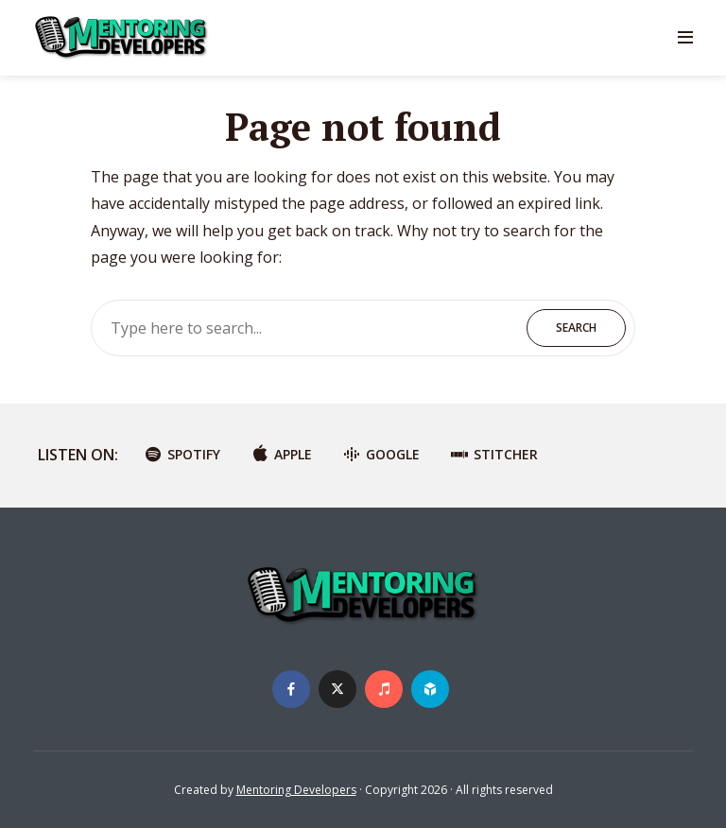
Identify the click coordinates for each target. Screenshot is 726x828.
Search (576, 327)
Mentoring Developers (296, 790)
